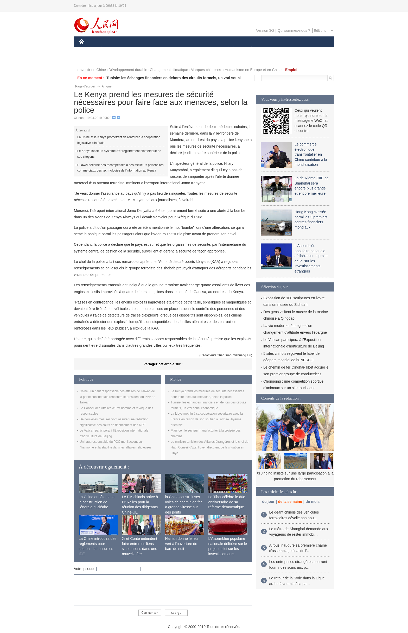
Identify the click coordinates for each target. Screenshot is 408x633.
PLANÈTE (248, 49)
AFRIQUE (156, 49)
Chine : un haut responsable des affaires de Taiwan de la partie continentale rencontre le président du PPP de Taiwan (117, 396)
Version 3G (265, 30)
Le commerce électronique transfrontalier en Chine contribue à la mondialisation (311, 154)
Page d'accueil (85, 86)
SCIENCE (179, 49)
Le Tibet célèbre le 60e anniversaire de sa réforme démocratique (226, 502)
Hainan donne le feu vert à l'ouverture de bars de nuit (181, 543)
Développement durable (128, 70)
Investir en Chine (92, 70)
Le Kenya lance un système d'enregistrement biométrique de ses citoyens (119, 154)
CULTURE (202, 49)
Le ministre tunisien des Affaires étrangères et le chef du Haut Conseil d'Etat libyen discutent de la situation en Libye (209, 447)
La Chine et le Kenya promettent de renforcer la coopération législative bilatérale (118, 140)
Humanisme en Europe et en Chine (253, 70)
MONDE (134, 49)
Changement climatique (169, 70)
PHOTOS (316, 49)
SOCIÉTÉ (225, 49)
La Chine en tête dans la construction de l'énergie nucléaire (96, 502)
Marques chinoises (206, 70)
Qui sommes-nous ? (294, 30)
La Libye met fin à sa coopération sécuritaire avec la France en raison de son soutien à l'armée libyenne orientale (207, 419)
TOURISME (291, 49)
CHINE (88, 49)
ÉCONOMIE (111, 49)
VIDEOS (89, 59)
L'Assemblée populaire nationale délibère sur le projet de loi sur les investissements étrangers (227, 548)
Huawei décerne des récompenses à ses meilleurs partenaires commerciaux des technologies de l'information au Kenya (120, 168)
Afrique (107, 86)
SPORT (269, 49)
